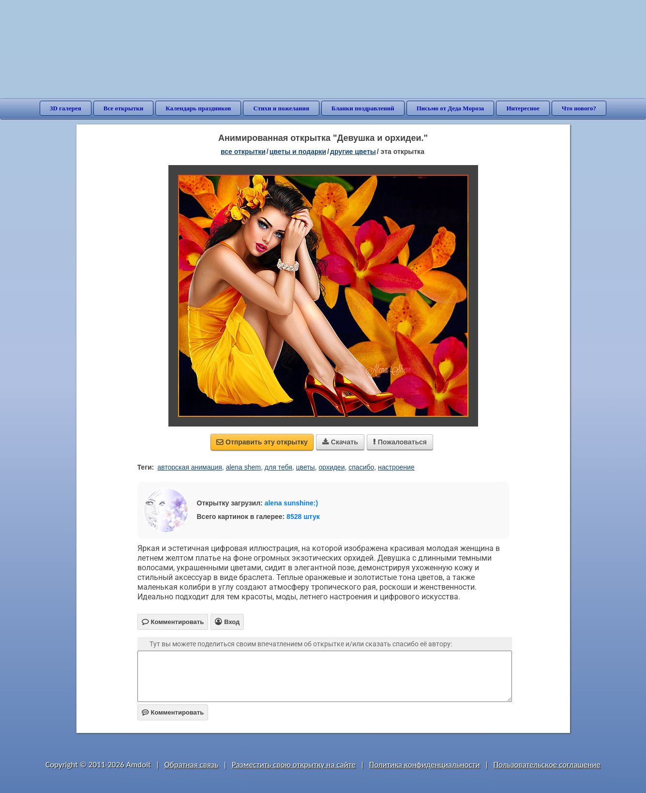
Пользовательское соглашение (547, 765)
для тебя (278, 467)
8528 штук (303, 516)
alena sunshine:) (291, 503)
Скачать (340, 442)
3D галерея (65, 108)
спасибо (361, 467)
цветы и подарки (298, 151)
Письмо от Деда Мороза (450, 108)
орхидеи (331, 467)
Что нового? (579, 108)
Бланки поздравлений (362, 108)
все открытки (243, 151)
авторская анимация (189, 467)
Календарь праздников (198, 108)
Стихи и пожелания (281, 108)
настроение (396, 467)
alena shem (243, 467)
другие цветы (353, 151)
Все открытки (124, 108)
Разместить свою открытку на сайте (294, 765)
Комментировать (173, 712)
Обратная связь (192, 765)
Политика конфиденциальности (424, 765)
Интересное (522, 108)
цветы (305, 467)
